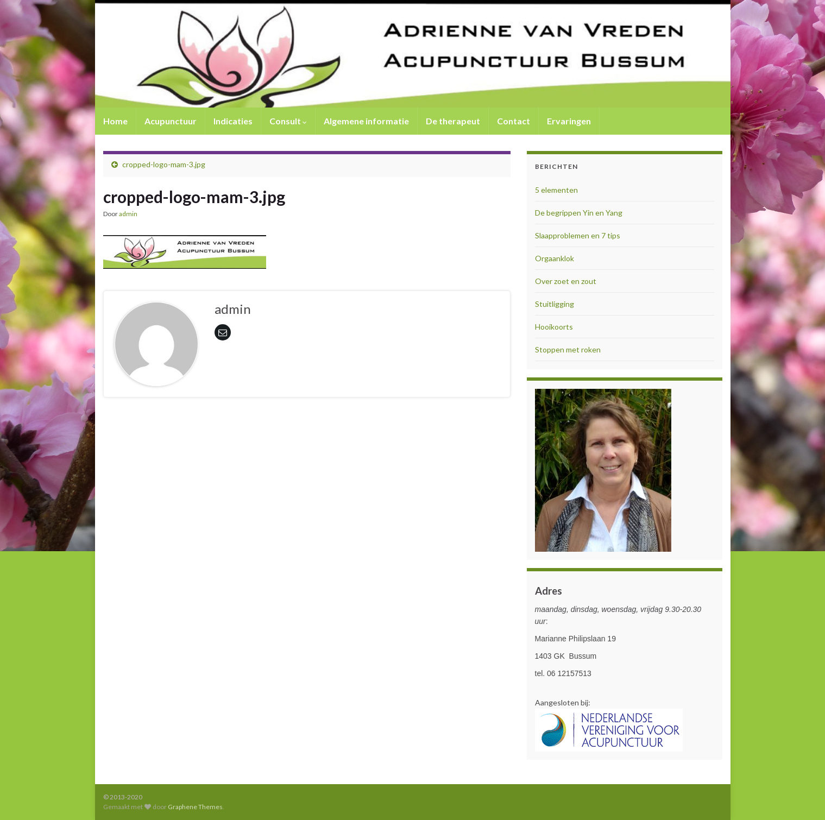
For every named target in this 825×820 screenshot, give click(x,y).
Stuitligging (554, 303)
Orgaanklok (554, 258)
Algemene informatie (366, 121)
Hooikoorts (554, 326)
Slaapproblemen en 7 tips (577, 235)
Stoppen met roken (568, 349)
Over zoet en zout (565, 281)
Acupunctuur (170, 121)
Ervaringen (569, 121)
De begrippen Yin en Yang (578, 212)
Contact (513, 121)
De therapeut (453, 121)
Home (115, 121)
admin (128, 214)
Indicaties (233, 121)
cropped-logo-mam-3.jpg (163, 164)
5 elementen (556, 189)
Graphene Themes (195, 807)
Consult (288, 121)
